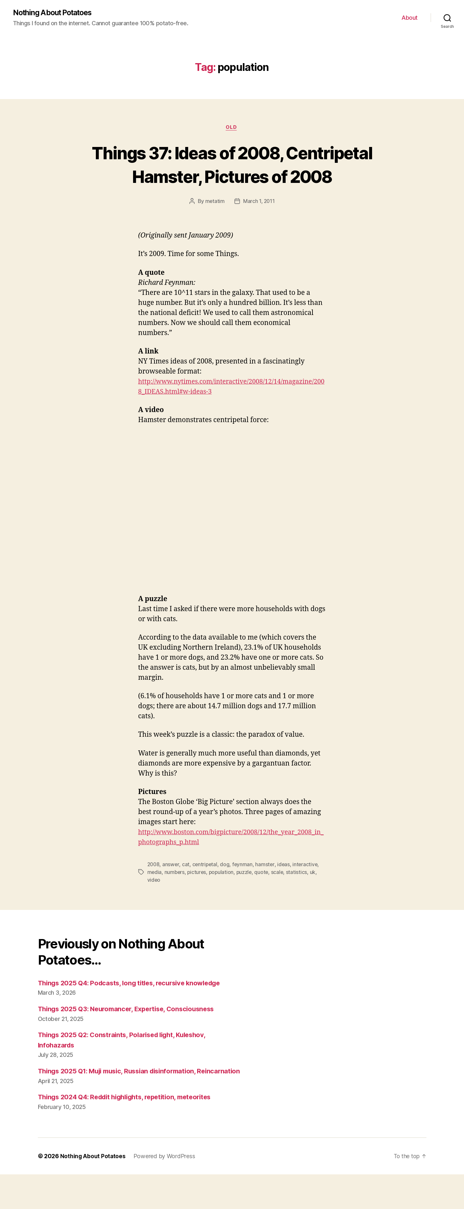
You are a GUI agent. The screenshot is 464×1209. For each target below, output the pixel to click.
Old (232, 128)
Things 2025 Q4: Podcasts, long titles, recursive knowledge (134, 1007)
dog (226, 889)
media (154, 896)
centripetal (206, 889)
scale (280, 896)
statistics (299, 896)
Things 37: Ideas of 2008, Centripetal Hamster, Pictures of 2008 (232, 176)
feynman (244, 889)
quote (264, 896)
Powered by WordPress (165, 1190)
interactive (308, 889)
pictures (198, 896)
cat (186, 889)
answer (171, 889)
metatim (214, 226)
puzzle (246, 896)
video (154, 904)
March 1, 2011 (259, 226)
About (410, 18)
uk (316, 896)
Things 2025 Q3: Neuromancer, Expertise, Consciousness (131, 1033)
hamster (267, 889)
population (223, 896)
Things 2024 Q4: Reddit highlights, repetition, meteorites (131, 1132)
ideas (285, 889)
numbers (175, 896)
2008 (154, 889)
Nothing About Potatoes (55, 13)
